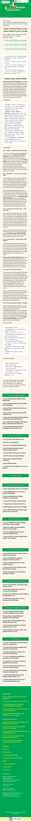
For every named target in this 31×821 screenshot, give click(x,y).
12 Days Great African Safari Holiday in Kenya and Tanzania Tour (15, 671)
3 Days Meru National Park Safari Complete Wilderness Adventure (13, 705)
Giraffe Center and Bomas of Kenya (14, 453)
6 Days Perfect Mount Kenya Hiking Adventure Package (14, 572)
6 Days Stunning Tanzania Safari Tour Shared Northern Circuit (14, 630)
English (18, 1)
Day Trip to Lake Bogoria (11, 442)
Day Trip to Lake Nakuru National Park (14, 445)
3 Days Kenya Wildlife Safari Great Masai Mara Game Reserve (13, 714)
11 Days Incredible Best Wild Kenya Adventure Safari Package (14, 657)
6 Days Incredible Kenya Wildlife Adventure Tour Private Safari (13, 741)
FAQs (5, 761)
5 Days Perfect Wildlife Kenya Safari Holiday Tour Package (14, 727)
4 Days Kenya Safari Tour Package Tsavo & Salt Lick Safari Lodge (15, 723)
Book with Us (7, 767)
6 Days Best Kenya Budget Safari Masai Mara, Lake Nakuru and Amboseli (15, 423)
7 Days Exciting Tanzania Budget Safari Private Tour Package (15, 537)
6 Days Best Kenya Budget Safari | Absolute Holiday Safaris (13, 737)
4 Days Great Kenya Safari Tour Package (15, 489)
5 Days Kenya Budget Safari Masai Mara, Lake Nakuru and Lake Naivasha (15, 418)
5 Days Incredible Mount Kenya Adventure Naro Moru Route (12, 559)
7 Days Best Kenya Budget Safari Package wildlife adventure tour (13, 427)
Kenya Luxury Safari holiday (14, 317)
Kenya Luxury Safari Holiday (11, 81)
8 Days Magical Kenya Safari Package (15, 507)
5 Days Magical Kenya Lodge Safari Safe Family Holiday (14, 492)
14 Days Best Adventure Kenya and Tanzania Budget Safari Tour (14, 680)
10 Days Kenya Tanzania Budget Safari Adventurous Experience (15, 648)
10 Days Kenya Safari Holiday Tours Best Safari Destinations (14, 652)
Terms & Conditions (9, 764)
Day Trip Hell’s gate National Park (13, 439)
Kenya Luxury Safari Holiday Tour (13, 257)
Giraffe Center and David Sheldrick (14, 456)
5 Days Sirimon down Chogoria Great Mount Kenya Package (14, 568)
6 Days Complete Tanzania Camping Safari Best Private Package (14, 523)
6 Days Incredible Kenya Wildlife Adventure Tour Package (13, 497)
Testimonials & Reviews (10, 755)
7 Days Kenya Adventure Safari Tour (14, 504)
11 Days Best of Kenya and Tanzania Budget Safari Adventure (14, 662)
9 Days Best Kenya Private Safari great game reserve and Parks (15, 510)
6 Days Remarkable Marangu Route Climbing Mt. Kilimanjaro (14, 590)
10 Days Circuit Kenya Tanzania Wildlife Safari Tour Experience (15, 643)
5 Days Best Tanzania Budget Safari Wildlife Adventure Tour (14, 621)
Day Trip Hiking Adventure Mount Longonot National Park (13, 449)
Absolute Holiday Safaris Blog (12, 758)
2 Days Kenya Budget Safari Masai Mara (15, 701)
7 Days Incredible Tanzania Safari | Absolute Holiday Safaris (14, 532)
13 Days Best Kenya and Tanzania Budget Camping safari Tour (13, 676)
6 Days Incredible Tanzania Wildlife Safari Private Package (14, 528)
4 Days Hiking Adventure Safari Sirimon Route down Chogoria (15, 554)
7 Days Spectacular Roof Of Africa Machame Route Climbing (14, 599)
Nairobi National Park (9, 463)
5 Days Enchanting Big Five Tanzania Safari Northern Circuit (14, 626)
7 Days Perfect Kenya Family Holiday (14, 501)
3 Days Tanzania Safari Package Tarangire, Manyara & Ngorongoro (13, 612)
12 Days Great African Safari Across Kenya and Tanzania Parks (14, 666)
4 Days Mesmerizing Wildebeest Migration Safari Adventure (13, 617)
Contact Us (6, 770)
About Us (6, 749)
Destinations (7, 752)
